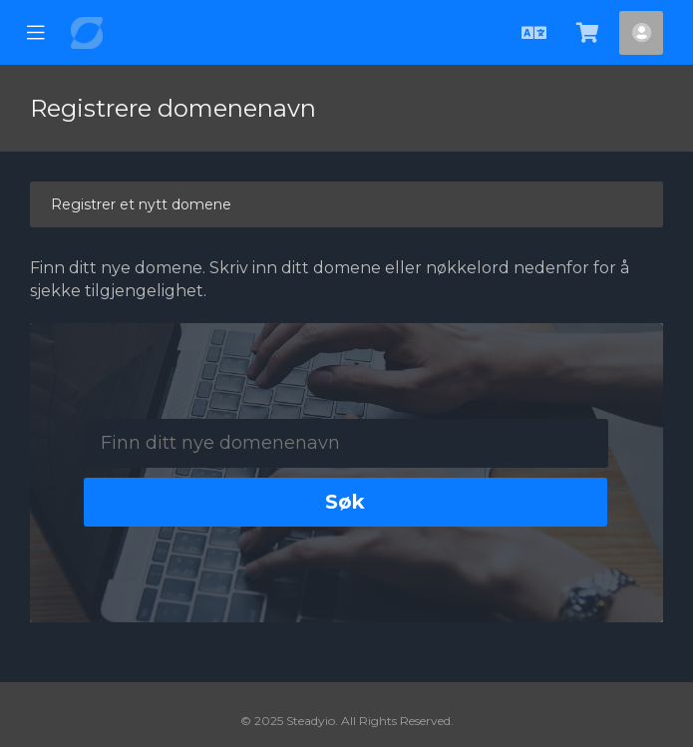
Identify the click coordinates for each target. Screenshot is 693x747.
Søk (345, 502)
